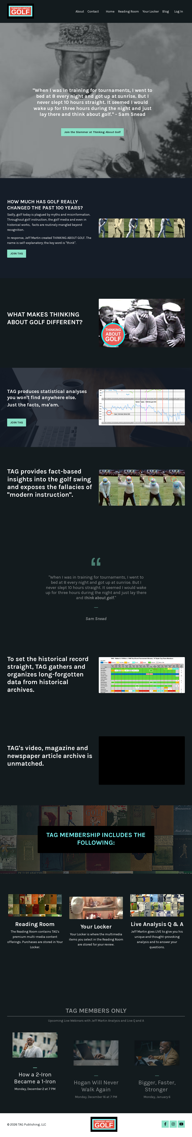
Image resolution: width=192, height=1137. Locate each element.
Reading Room (128, 11)
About (79, 11)
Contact (93, 11)
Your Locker (150, 11)
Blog (165, 11)
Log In (178, 11)
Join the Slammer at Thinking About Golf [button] (92, 132)
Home (110, 11)
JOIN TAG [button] (16, 254)
